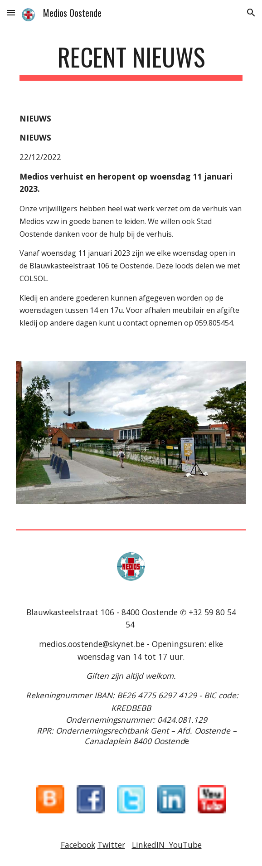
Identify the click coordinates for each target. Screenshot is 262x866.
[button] (11, 12)
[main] (131, 61)
